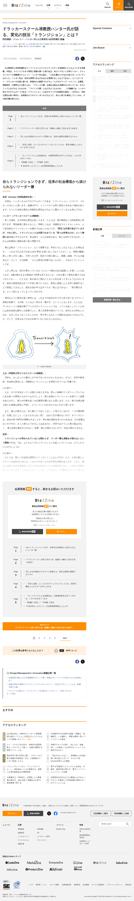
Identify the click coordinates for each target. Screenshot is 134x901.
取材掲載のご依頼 (121, 813)
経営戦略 (40, 829)
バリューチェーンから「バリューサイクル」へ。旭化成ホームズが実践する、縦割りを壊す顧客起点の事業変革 (24, 769)
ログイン (61, 531)
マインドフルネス (10, 59)
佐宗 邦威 (43, 44)
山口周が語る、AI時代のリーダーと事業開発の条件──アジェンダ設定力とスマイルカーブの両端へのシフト (24, 736)
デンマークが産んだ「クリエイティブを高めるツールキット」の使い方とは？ (41, 691)
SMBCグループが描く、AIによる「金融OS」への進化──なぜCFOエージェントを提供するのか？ (68, 747)
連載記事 (21, 844)
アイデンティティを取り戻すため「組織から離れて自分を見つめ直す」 (50, 128)
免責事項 (77, 885)
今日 (99, 71)
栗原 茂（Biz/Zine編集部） (33, 46)
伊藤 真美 (10, 46)
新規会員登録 (26, 531)
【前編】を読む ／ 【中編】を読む (35, 162)
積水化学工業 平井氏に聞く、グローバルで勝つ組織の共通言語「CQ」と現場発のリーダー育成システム (24, 758)
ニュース (39, 5)
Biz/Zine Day (60, 829)
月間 (124, 71)
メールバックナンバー (44, 525)
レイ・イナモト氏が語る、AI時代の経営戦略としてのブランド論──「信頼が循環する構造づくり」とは (24, 747)
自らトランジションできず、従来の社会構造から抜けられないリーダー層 (51, 116)
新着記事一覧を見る (112, 300)
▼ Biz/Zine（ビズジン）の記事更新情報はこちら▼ (42, 166)
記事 (48, 5)
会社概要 (86, 885)
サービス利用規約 (98, 885)
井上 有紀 (69, 44)
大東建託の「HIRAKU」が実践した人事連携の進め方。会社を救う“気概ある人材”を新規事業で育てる (24, 780)
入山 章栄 (29, 44)
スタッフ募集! (54, 885)
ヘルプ (30, 885)
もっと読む (11, 694)
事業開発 (38, 59)
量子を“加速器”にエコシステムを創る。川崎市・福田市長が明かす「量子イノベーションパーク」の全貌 (68, 769)
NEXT (66, 638)
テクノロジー (42, 840)
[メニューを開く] (5, 5)
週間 (112, 71)
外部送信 (128, 885)
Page (10, 128)
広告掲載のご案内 (100, 813)
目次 (63, 108)
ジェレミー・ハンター (11, 44)
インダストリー (23, 836)
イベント (58, 5)
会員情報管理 (66, 885)
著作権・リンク (41, 885)
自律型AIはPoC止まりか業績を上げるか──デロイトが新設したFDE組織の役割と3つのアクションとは (68, 780)
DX (38, 833)
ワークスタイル (25, 59)
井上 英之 (57, 44)
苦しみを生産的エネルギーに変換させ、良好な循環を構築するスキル (49, 136)
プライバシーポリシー (114, 885)
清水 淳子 (82, 44)
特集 (67, 5)
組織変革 (21, 833)
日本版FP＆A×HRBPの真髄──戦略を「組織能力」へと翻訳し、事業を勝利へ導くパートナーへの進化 (68, 736)
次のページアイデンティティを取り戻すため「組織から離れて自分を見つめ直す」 (44, 626)
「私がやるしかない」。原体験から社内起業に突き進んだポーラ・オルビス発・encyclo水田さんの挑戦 (68, 758)
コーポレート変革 (43, 836)
